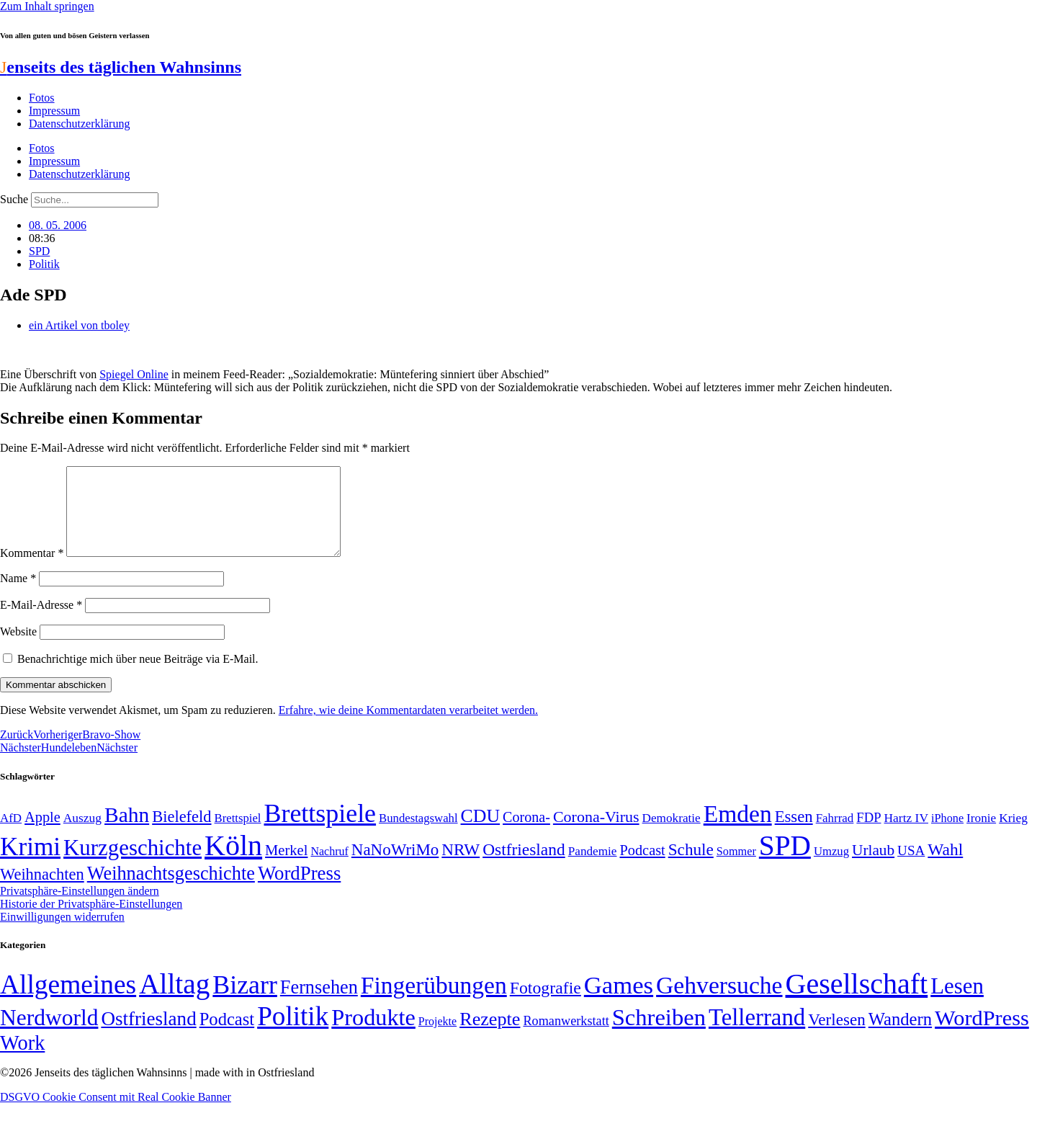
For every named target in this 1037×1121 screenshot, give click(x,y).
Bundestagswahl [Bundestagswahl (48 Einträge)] (418, 835)
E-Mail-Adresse (41, 622)
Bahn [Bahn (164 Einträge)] (126, 832)
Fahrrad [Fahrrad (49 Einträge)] (835, 835)
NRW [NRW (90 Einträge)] (460, 866)
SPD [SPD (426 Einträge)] (785, 862)
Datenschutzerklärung (79, 123)
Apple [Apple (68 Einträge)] (42, 834)
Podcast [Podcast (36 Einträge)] (226, 1036)
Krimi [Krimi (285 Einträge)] (30, 864)
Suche (14, 199)
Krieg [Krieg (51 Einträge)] (1013, 835)
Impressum (54, 110)
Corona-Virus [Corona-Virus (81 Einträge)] (596, 834)
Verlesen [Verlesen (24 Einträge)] (836, 1036)
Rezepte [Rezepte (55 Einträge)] (489, 1036)
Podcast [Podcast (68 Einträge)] (642, 867)
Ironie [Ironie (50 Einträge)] (981, 835)
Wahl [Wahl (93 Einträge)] (945, 866)
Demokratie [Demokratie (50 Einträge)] (671, 835)
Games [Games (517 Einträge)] (618, 1002)
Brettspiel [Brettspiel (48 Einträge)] (238, 835)
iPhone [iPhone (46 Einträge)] (947, 835)
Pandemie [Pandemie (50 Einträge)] (592, 868)
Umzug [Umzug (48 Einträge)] (831, 868)
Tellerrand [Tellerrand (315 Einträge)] (757, 1035)
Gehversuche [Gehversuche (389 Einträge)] (719, 1002)
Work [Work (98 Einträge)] (22, 1060)
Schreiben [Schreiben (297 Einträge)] (659, 1035)
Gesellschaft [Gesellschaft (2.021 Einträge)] (857, 1001)
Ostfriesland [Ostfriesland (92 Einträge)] (523, 866)
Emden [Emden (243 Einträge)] (738, 831)
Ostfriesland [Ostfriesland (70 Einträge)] (148, 1036)
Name (18, 595)
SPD (39, 251)
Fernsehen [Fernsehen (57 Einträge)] (319, 1004)
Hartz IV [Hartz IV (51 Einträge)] (906, 835)
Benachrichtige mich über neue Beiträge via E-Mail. (138, 676)
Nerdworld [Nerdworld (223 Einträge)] (49, 1035)
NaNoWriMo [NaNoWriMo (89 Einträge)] (395, 867)
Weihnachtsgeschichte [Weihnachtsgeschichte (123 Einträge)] (171, 890)
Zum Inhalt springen (47, 6)
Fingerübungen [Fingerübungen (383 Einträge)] (434, 1002)
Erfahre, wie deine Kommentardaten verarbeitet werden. (408, 727)
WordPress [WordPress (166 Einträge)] (982, 1035)
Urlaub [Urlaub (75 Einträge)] (873, 867)
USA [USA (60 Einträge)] (911, 867)
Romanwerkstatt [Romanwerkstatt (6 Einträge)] (566, 1038)
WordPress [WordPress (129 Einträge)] (299, 890)
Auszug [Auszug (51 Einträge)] (82, 835)
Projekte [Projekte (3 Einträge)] (437, 1038)
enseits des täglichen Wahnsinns (120, 67)
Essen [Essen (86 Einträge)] (794, 834)
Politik (44, 264)
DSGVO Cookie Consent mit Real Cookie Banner (115, 1114)
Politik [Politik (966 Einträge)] (292, 1033)
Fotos (42, 97)
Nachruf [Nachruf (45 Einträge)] (329, 868)
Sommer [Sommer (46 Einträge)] (736, 868)
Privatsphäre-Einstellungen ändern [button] (79, 908)
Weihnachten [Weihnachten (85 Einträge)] (42, 892)
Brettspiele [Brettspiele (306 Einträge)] (320, 830)
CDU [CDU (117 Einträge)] (480, 833)
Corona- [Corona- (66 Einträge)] (526, 834)
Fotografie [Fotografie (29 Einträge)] (545, 1005)
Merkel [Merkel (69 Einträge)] (286, 867)
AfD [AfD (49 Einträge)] (11, 835)
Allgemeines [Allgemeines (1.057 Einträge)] (68, 1002)
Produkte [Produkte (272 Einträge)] (373, 1035)
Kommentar (31, 570)
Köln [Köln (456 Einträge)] (233, 863)
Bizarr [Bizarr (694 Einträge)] (244, 1002)
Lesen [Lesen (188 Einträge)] (957, 1003)
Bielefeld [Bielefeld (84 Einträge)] (181, 834)
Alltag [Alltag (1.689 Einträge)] (174, 1001)
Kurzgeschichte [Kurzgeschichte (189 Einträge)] (132, 864)
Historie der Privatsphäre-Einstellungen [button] (91, 921)
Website (18, 649)
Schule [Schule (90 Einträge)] (691, 866)
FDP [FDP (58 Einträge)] (868, 834)
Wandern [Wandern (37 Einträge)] (900, 1036)
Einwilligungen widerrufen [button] (62, 934)
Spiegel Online (134, 374)
